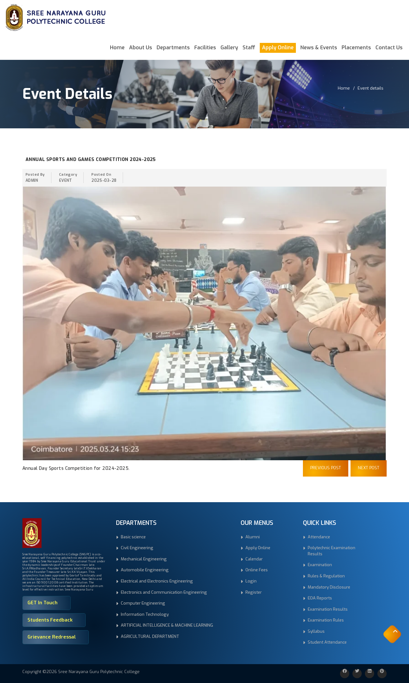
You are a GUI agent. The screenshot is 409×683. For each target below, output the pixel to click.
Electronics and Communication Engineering (164, 592)
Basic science (133, 537)
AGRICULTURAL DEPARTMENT (150, 636)
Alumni (252, 537)
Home (117, 47)
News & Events (318, 47)
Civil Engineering (137, 547)
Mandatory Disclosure (329, 587)
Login (251, 581)
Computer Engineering (143, 603)
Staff (249, 47)
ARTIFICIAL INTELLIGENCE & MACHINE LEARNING (167, 625)
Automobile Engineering (145, 570)
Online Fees (256, 570)
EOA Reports (320, 598)
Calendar (254, 559)
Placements (356, 47)
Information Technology (145, 614)
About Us (140, 47)
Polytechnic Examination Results (331, 551)
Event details (370, 88)
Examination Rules (326, 620)
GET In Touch (42, 602)
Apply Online (278, 47)
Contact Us (389, 47)
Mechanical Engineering (144, 559)
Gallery (229, 47)
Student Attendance (327, 642)
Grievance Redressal (51, 637)
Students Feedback (50, 620)
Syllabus (316, 631)
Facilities (205, 47)
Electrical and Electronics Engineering (157, 581)
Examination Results (328, 609)
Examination (320, 564)
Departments (173, 47)
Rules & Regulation (326, 576)
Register (253, 592)
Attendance (319, 537)
